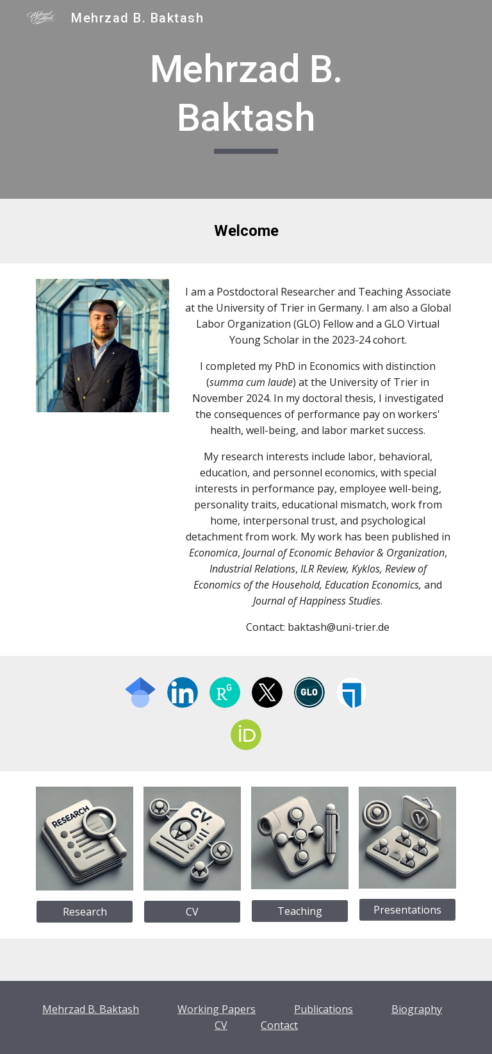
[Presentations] (407, 909)
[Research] (84, 911)
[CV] (192, 911)
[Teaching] (299, 911)
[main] (246, 99)
